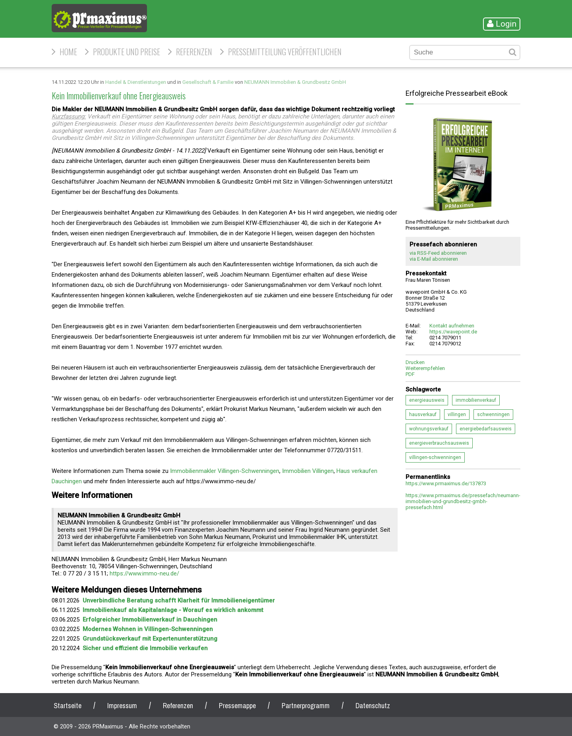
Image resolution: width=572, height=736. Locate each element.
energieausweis (426, 400)
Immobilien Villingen (308, 471)
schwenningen (493, 414)
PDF (410, 374)
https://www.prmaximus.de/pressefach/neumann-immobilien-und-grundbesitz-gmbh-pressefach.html (463, 501)
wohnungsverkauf (428, 429)
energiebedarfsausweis (486, 429)
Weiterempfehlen (425, 368)
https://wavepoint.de (453, 332)
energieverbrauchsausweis (439, 443)
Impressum (122, 706)
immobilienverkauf (476, 400)
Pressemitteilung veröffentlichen (285, 52)
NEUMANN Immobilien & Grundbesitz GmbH (295, 82)
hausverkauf (423, 414)
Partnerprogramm (306, 706)
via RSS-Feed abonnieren (438, 253)
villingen (457, 414)
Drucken (415, 362)
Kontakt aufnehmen (451, 326)
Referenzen (194, 52)
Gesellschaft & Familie (208, 82)
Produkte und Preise (126, 52)
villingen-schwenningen (435, 457)
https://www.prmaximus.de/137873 (446, 483)
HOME (68, 52)
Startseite (67, 706)
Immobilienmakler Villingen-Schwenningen (224, 471)
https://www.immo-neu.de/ (144, 573)
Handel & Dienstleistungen (135, 82)
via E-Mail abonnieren (434, 259)
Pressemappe (237, 706)
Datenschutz (373, 706)
